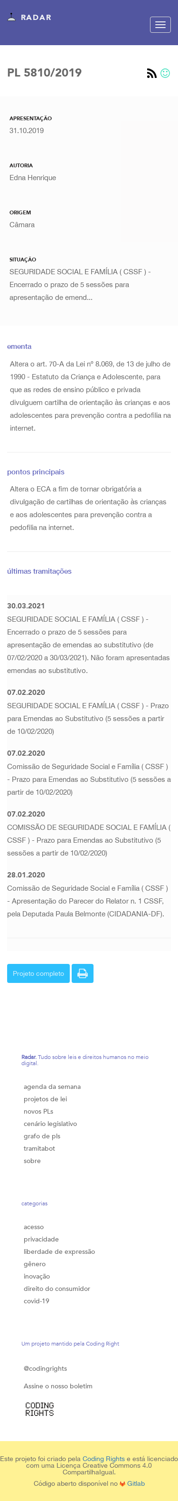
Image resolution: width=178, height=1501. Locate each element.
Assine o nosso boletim (58, 1386)
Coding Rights (104, 1459)
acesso (34, 1227)
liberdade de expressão (59, 1251)
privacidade (41, 1239)
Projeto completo (38, 973)
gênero (35, 1264)
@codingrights (45, 1368)
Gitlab (132, 1483)
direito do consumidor (57, 1288)
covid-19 (36, 1301)
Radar (29, 18)
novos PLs (38, 1111)
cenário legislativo (50, 1123)
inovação (37, 1276)
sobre (32, 1160)
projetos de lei (45, 1099)
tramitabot (39, 1148)
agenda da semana (52, 1086)
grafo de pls (42, 1136)
